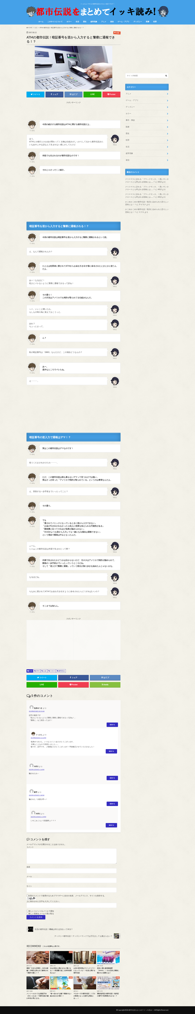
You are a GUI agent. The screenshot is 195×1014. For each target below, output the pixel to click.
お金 (44, 671)
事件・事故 (130, 120)
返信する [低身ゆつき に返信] (112, 724)
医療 (147, 22)
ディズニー (137, 22)
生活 (77, 22)
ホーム (40, 22)
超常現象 (93, 22)
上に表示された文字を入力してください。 (43, 901)
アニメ (103, 22)
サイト (29, 886)
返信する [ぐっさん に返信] (111, 751)
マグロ (141, 212)
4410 (160, 182)
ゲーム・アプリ (123, 22)
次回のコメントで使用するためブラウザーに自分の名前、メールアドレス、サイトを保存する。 (67, 896)
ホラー (69, 22)
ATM (37, 671)
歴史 (84, 22)
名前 (28, 867)
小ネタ (52, 671)
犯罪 (155, 22)
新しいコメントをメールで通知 (41, 911)
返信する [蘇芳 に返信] (112, 803)
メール (29, 876)
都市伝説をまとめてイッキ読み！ (141, 1010)
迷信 (112, 22)
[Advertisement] (73, 109)
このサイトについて (55, 22)
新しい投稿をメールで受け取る (41, 914)
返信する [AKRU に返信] (112, 778)
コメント (30, 847)
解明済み (62, 671)
